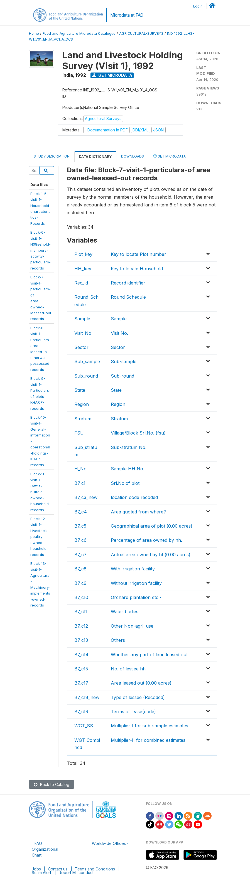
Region (81, 404)
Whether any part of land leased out (149, 654)
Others (118, 640)
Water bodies (124, 611)
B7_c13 (81, 640)
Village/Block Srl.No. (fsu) (138, 433)
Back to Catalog (51, 784)
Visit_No (82, 333)
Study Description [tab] (52, 156)
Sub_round (86, 376)
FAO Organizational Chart (45, 849)
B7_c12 (81, 626)
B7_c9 (80, 583)
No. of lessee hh (128, 669)
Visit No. (119, 333)
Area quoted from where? (138, 512)
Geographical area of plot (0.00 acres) (151, 526)
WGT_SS (83, 725)
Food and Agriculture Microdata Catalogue (79, 33)
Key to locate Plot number (138, 254)
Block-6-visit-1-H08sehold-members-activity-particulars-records (40, 250)
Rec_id (81, 283)
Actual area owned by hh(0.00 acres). (151, 554)
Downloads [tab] (132, 156)
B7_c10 (81, 597)
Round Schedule (128, 297)
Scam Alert (41, 872)
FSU (79, 433)
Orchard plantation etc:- (136, 597)
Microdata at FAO (126, 15)
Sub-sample (123, 361)
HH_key (82, 268)
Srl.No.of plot (125, 483)
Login (197, 6)
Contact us (57, 869)
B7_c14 (81, 654)
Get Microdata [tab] (169, 156)
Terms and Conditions (95, 869)
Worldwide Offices (109, 843)
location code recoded (134, 497)
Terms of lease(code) (133, 711)
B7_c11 (80, 611)
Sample (82, 318)
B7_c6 (80, 540)
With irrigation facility (133, 568)
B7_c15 (81, 669)
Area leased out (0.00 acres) (141, 683)
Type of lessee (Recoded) (138, 697)
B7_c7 (80, 554)
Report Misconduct (76, 872)
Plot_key (83, 254)
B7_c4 (80, 512)
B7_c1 (79, 483)
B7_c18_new (86, 697)
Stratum (82, 418)
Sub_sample (87, 361)
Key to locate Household (137, 268)
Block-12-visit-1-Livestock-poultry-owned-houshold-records (39, 536)
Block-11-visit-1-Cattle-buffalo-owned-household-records (40, 492)
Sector (81, 347)
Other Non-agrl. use (132, 626)
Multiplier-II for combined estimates (148, 740)
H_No (80, 468)
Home (34, 33)
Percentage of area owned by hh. (146, 540)
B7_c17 (81, 683)
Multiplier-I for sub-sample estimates (149, 725)
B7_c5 (80, 526)
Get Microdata (112, 75)
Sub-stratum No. (128, 447)
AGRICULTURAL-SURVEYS (141, 33)
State (79, 390)
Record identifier (128, 283)
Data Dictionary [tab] (95, 156)
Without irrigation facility (136, 583)
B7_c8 (80, 568)
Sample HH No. (127, 468)
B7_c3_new (85, 497)
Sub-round (122, 376)
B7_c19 (81, 711)
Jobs (36, 869)
